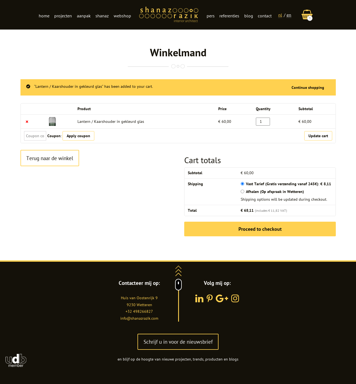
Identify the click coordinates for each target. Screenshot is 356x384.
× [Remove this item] (26, 122)
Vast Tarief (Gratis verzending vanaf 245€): (288, 183)
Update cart (318, 135)
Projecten (63, 15)
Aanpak (84, 15)
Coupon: (54, 135)
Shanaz (102, 15)
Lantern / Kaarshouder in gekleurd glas (110, 121)
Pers (211, 15)
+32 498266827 (139, 311)
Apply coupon (78, 135)
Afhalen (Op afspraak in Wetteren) (275, 191)
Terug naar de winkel (49, 158)
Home (44, 15)
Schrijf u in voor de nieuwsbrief (178, 341)
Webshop (122, 15)
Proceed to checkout (260, 229)
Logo (168, 15)
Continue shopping (308, 87)
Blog (248, 15)
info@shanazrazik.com (139, 318)
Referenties (229, 15)
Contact (265, 15)
